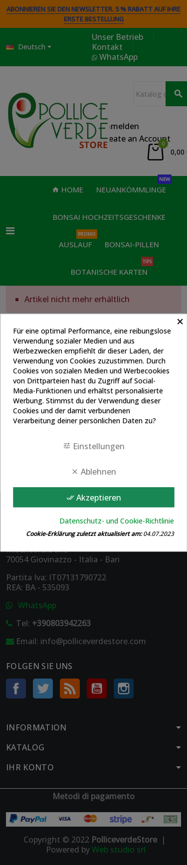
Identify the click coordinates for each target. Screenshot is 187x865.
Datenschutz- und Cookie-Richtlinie (116, 520)
